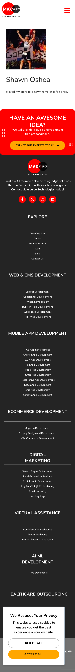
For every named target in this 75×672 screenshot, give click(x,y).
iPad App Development (37, 364)
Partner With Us (37, 243)
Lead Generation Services (37, 476)
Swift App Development (37, 359)
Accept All (33, 654)
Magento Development (37, 428)
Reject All (34, 643)
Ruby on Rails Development (37, 306)
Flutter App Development (37, 374)
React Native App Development (37, 379)
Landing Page (37, 496)
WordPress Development (37, 311)
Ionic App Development (37, 389)
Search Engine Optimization (37, 471)
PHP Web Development (37, 316)
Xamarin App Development (37, 394)
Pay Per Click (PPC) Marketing (37, 486)
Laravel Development (37, 291)
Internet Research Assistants (37, 539)
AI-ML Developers (38, 572)
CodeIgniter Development (37, 296)
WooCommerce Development (37, 438)
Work (37, 248)
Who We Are (37, 233)
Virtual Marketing (37, 534)
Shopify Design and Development (37, 433)
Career (37, 238)
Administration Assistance (37, 529)
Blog (37, 253)
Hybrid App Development (37, 369)
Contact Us (37, 258)
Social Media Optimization (37, 481)
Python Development (37, 301)
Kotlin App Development (37, 384)
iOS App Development (38, 349)
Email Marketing (37, 491)
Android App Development (37, 354)
